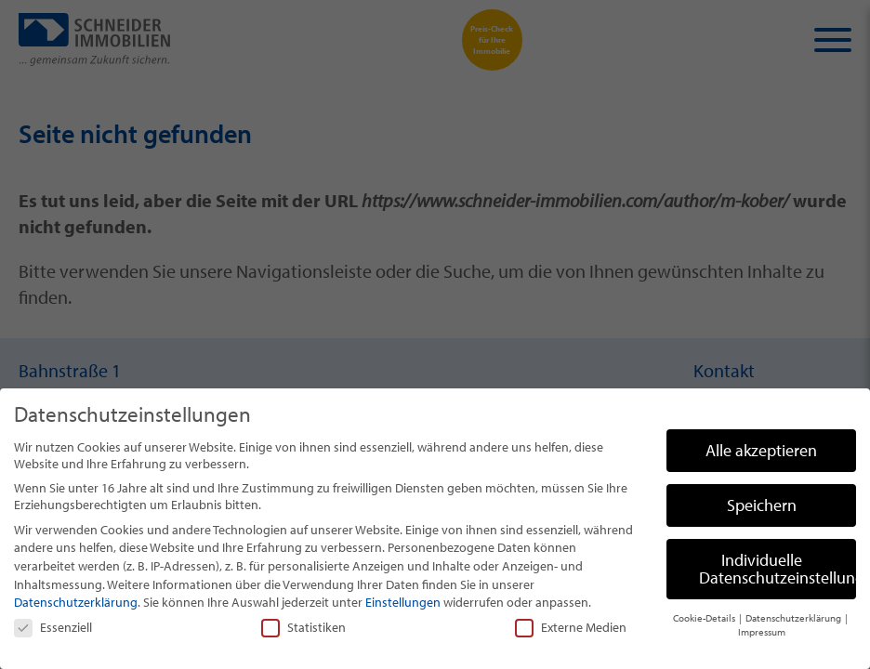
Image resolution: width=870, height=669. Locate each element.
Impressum (761, 631)
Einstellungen (403, 602)
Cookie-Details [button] (705, 617)
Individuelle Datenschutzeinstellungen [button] (777, 569)
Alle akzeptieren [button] (761, 450)
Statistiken (303, 627)
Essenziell (53, 627)
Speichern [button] (762, 505)
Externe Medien (570, 627)
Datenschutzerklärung (76, 602)
